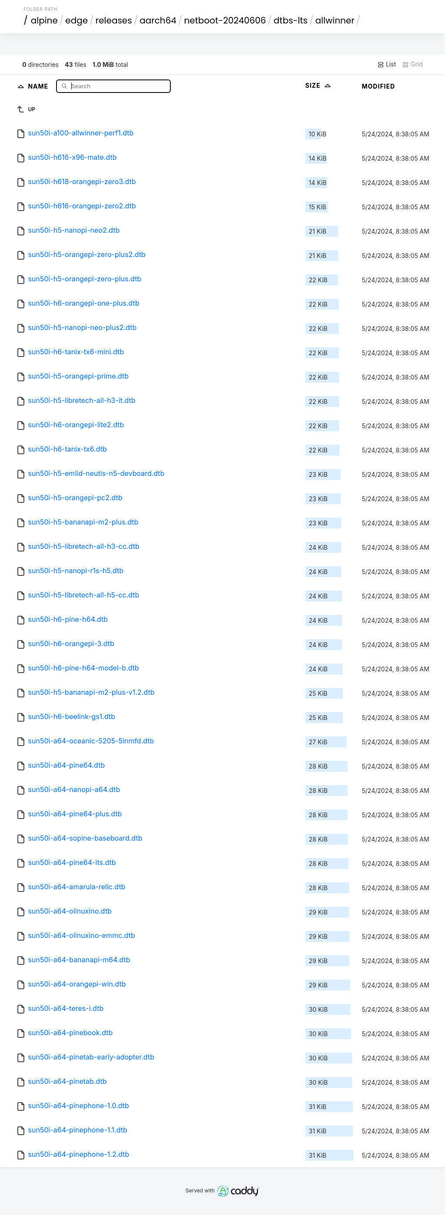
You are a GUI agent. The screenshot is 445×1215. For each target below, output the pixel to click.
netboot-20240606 (225, 20)
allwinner (335, 20)
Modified (378, 86)
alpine (44, 20)
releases (114, 20)
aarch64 (157, 20)
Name (39, 85)
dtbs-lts (291, 20)
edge (76, 20)
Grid (412, 64)
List (386, 64)
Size (319, 85)
